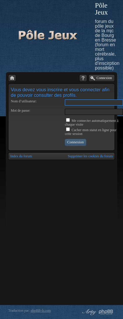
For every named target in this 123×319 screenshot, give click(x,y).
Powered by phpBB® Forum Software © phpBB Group (106, 312)
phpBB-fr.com (41, 311)
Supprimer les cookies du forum (90, 156)
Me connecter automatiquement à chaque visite (91, 122)
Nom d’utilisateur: (24, 101)
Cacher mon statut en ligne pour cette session (91, 132)
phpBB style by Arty (88, 312)
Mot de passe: (20, 110)
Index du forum (21, 156)
